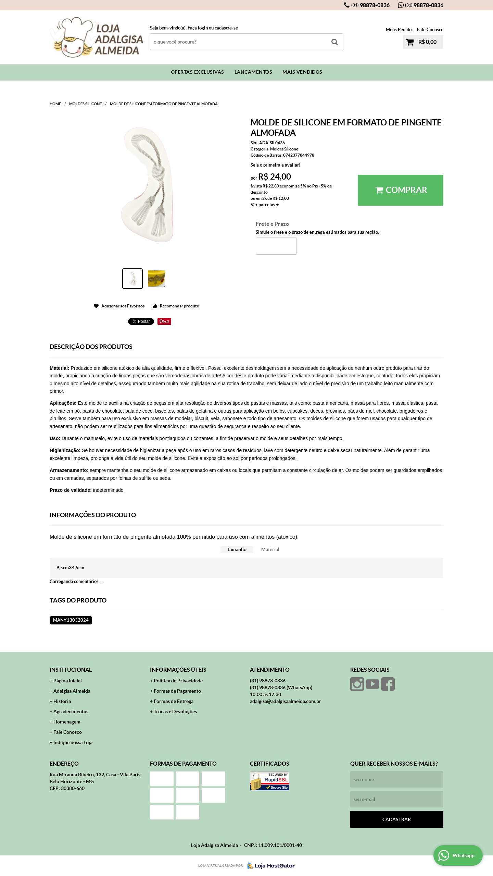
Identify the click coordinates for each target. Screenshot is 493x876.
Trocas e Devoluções (175, 711)
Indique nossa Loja (72, 742)
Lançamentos (254, 72)
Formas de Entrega (173, 701)
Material (270, 549)
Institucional (71, 670)
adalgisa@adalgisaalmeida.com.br (285, 701)
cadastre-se (226, 28)
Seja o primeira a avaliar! (276, 165)
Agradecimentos (70, 711)
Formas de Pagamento (177, 691)
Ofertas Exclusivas (197, 72)
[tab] (236, 549)
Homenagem (66, 722)
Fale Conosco (430, 29)
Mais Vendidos (302, 72)
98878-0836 (370, 5)
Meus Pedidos (400, 29)
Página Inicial (67, 680)
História (62, 701)
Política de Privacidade (178, 680)
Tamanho (236, 549)
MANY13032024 (71, 620)
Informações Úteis (178, 670)
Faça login (198, 28)
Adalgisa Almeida (71, 691)
